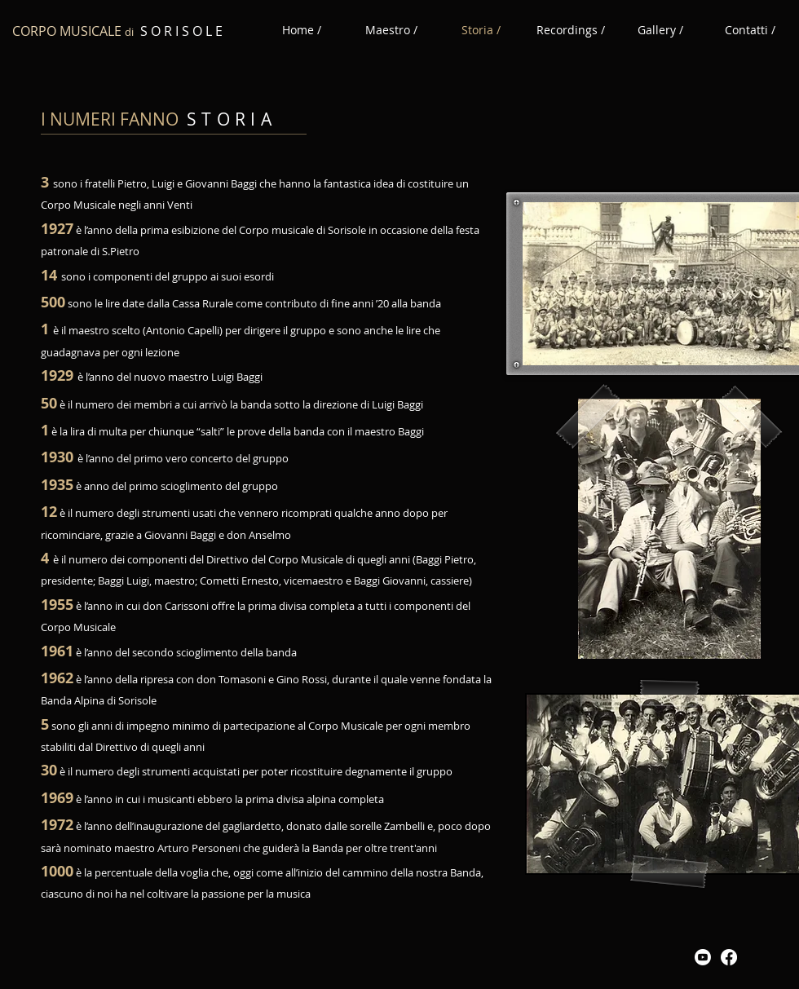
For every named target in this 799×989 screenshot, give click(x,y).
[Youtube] (703, 957)
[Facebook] (729, 957)
